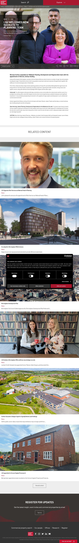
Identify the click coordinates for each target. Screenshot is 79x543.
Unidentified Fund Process (24, 539)
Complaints (36, 537)
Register (65, 528)
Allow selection (39, 286)
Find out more (8, 35)
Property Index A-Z (32, 539)
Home (2, 6)
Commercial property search (21, 528)
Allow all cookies (61, 286)
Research (55, 528)
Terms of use (24, 537)
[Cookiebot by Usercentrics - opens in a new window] (65, 256)
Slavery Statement (41, 537)
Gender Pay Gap (49, 537)
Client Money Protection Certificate (58, 537)
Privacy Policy (39, 539)
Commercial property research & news (14, 6)
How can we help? (67, 541)
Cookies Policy (30, 537)
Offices (47, 528)
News (25, 6)
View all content (39, 485)
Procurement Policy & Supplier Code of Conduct (51, 539)
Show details (65, 281)
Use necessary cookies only (17, 286)
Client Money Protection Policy (70, 537)
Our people (38, 528)
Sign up (39, 512)
